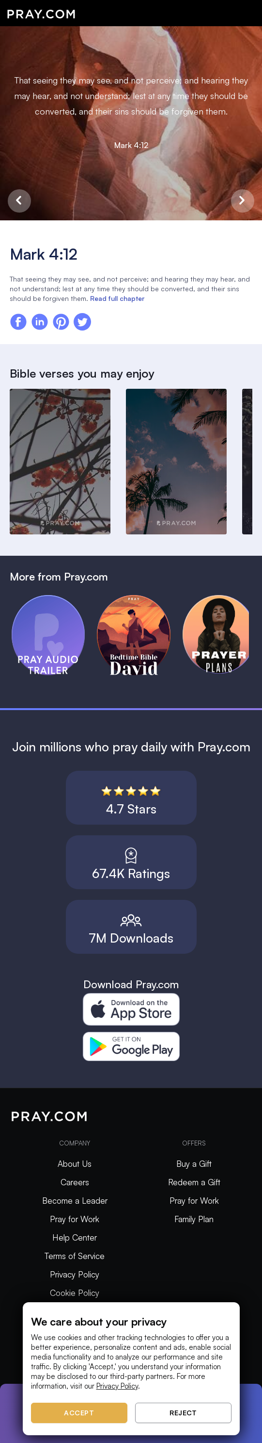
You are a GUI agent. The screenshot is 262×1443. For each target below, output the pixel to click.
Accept (79, 1413)
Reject (183, 1413)
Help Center (74, 1237)
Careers (75, 1182)
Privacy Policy (74, 1274)
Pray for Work (74, 1219)
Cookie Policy (74, 1293)
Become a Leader (75, 1200)
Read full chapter (117, 298)
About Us (75, 1164)
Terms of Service (75, 1256)
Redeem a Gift (194, 1182)
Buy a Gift (194, 1164)
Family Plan (194, 1219)
